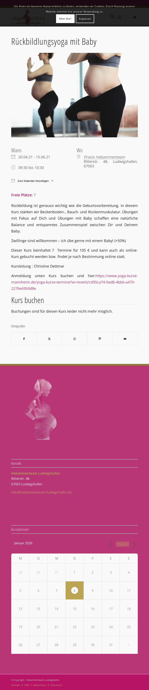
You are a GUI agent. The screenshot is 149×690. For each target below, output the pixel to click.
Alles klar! (65, 18)
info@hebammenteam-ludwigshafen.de (41, 492)
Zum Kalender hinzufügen (30, 180)
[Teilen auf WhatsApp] (74, 338)
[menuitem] (16, 685)
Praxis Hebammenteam (104, 156)
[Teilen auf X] (49, 338)
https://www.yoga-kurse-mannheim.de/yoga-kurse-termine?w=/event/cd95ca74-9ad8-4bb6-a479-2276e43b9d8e (74, 282)
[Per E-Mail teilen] (125, 338)
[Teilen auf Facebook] (24, 338)
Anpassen (85, 18)
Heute (122, 544)
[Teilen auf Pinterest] (99, 338)
